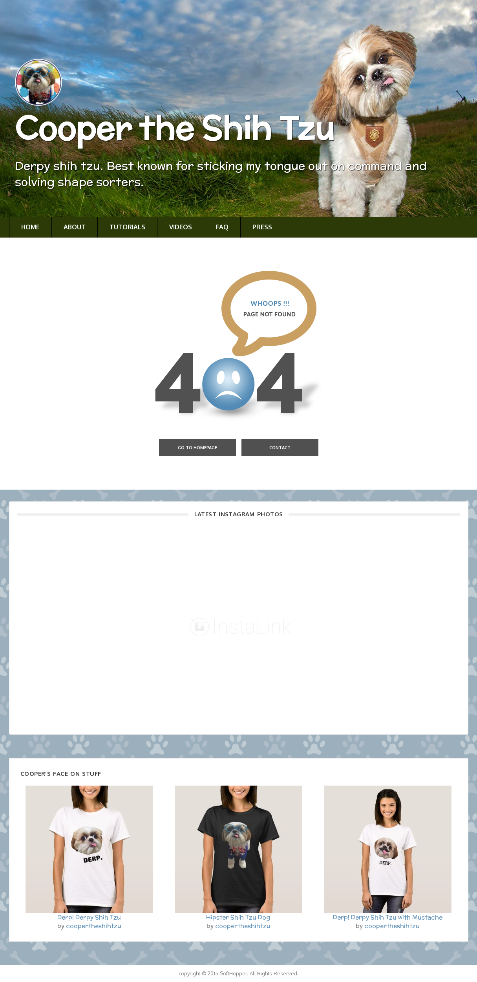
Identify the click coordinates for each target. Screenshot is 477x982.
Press (262, 227)
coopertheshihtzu (93, 926)
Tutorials (127, 227)
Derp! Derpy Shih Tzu (89, 917)
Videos (180, 227)
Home (30, 227)
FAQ (222, 227)
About (75, 227)
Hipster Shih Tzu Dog (238, 917)
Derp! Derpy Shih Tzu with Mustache (387, 917)
